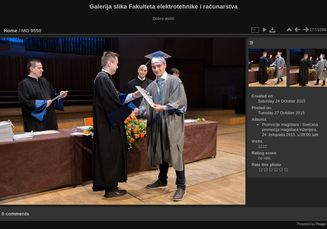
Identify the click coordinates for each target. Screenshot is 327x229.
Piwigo (321, 224)
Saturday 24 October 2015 (281, 101)
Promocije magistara (280, 124)
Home (10, 30)
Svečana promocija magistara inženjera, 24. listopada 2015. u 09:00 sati (290, 129)
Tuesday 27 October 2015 (281, 112)
